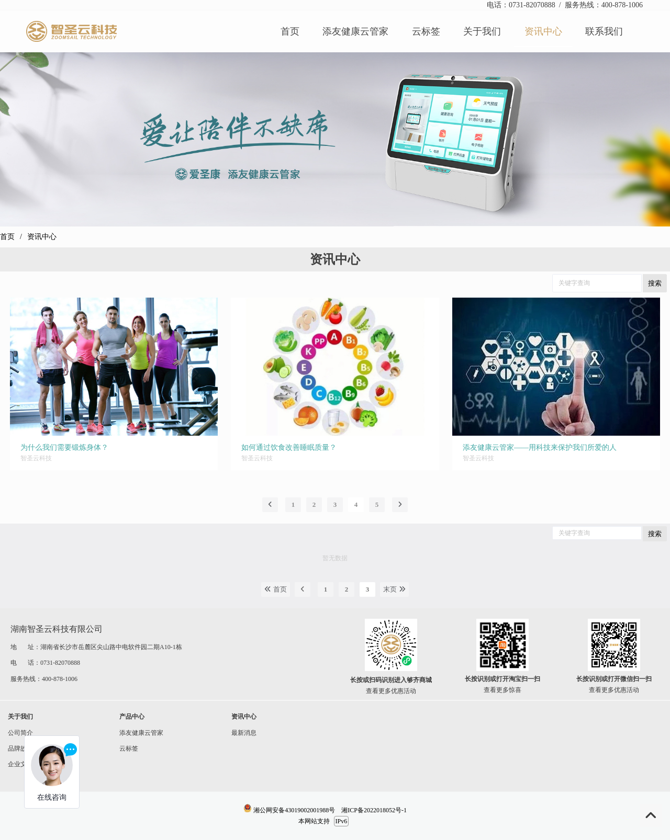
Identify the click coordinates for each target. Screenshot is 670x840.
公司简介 (20, 732)
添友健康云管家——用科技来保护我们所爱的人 (540, 447)
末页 (394, 589)
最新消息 (240, 732)
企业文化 (16, 764)
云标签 (124, 748)
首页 (7, 237)
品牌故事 (16, 748)
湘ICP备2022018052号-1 (374, 810)
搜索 (655, 283)
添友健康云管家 (137, 732)
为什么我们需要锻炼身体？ (64, 447)
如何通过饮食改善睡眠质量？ (289, 447)
